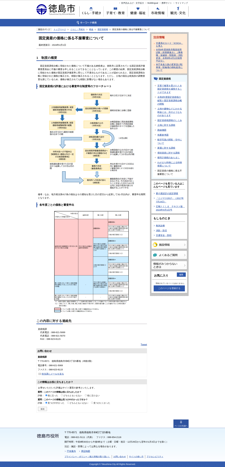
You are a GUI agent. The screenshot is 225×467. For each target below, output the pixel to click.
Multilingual (152, 3)
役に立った (53, 395)
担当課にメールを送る (53, 374)
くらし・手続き (77, 29)
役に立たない (93, 395)
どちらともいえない (72, 395)
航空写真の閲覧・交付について (169, 141)
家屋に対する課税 (166, 148)
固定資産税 (103, 29)
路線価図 (161, 130)
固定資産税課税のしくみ (169, 120)
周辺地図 (85, 451)
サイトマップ (181, 3)
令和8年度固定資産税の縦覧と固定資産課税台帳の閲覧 (169, 100)
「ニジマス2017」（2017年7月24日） (170, 200)
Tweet (144, 344)
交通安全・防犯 (163, 235)
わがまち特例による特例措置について (169, 164)
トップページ (60, 29)
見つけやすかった (56, 403)
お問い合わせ (119, 456)
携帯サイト (167, 3)
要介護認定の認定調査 (167, 193)
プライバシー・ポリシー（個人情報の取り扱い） (87, 456)
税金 (91, 29)
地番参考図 (163, 135)
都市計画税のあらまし (168, 157)
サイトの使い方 (136, 456)
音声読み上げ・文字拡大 (132, 3)
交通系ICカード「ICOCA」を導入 (169, 44)
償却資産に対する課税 (168, 152)
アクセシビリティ (155, 456)
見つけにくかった (101, 403)
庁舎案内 (71, 451)
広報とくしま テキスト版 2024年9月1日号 (170, 208)
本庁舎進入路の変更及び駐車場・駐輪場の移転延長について (169, 67)
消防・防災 (161, 230)
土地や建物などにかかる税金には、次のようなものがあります (169, 112)
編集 (181, 274)
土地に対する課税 (166, 125)
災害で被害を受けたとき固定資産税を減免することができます (169, 89)
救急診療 (160, 225)
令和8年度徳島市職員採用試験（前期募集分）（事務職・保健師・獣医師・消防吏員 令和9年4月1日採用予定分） (169, 55)
